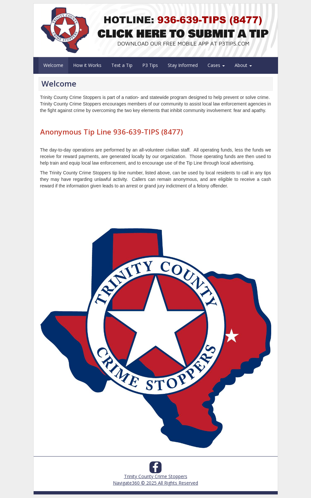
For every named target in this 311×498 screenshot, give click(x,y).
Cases (216, 65)
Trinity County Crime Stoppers (155, 476)
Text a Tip (121, 65)
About (243, 65)
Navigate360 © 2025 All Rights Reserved (155, 483)
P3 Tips (150, 65)
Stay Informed (183, 65)
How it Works (87, 65)
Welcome (53, 65)
